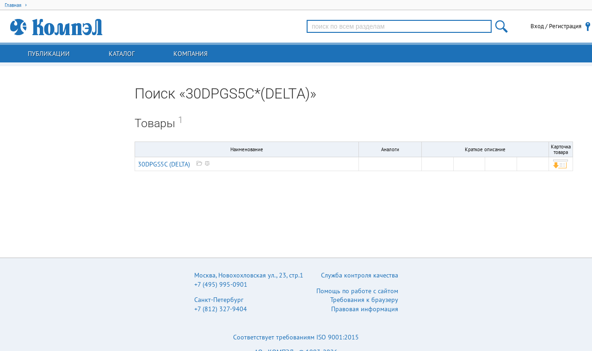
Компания (190, 53)
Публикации (49, 53)
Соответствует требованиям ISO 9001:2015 (296, 337)
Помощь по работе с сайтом (357, 291)
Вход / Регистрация (555, 26)
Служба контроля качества (359, 275)
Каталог (122, 53)
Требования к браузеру (364, 300)
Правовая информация (364, 309)
